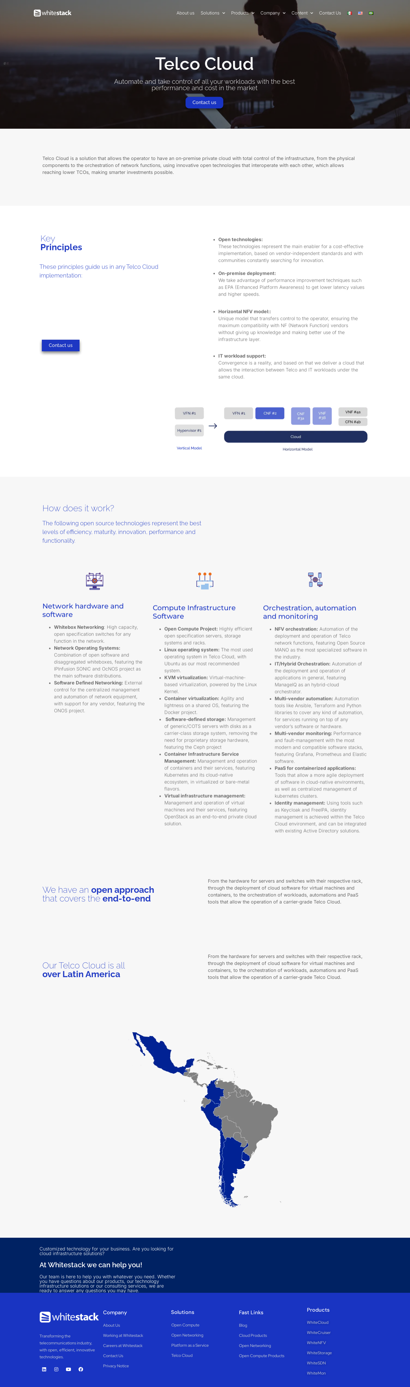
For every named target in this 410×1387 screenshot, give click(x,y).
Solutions (213, 13)
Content (302, 13)
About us (186, 13)
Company (272, 13)
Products (242, 13)
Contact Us (330, 13)
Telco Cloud (182, 1355)
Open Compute (185, 1325)
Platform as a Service (190, 1345)
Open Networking (187, 1335)
